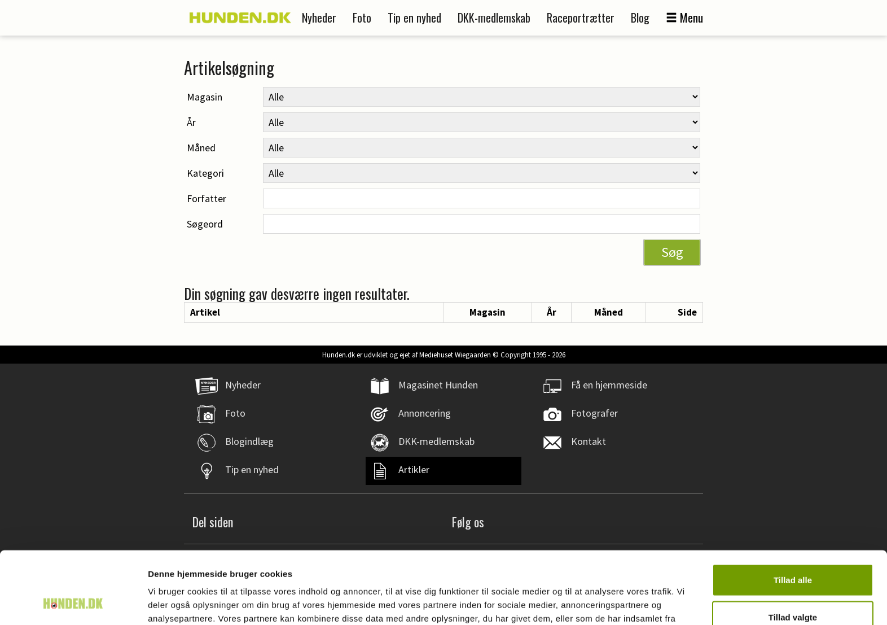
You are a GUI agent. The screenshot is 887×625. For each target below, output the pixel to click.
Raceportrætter (580, 17)
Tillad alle (793, 514)
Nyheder (319, 17)
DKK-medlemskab (494, 17)
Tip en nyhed (414, 17)
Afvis (793, 588)
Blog (640, 17)
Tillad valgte (793, 551)
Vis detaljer (586, 602)
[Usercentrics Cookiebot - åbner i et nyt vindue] (73, 603)
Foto (362, 17)
